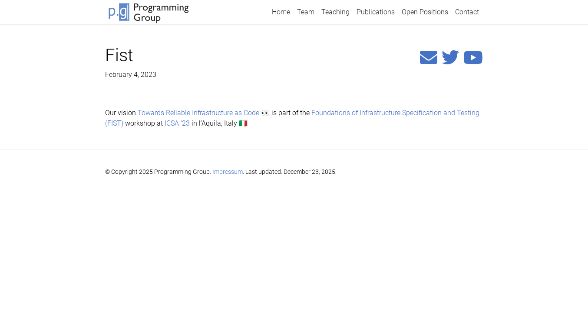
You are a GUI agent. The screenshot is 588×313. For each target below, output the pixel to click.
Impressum (227, 172)
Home (281, 12)
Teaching (335, 12)
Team (305, 12)
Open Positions (425, 12)
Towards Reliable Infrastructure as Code (198, 113)
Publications (376, 12)
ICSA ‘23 (177, 123)
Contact (467, 12)
